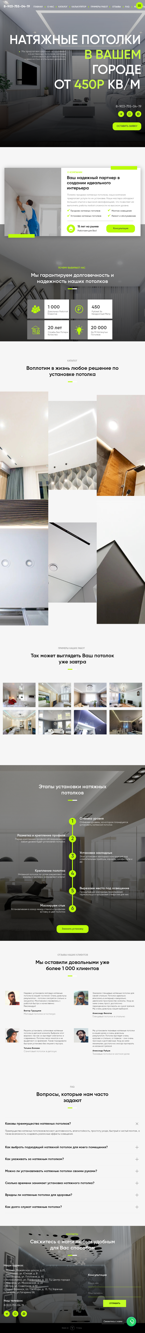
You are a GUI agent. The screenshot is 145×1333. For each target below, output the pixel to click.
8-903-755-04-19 (128, 106)
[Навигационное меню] (139, 6)
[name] (114, 1283)
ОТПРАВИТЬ (114, 1303)
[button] (79, 7)
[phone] (114, 1293)
